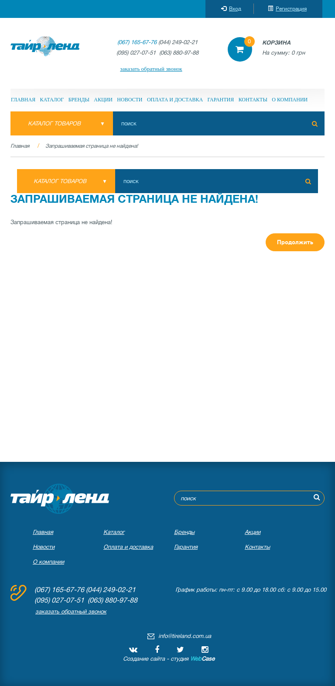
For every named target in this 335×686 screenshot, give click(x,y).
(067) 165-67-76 (137, 42)
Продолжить (295, 242)
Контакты (253, 100)
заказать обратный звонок (151, 69)
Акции (103, 100)
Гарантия (220, 100)
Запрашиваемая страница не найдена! (91, 146)
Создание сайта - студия (169, 658)
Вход (231, 9)
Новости (129, 100)
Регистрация (287, 9)
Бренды (78, 100)
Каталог (52, 100)
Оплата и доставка (175, 100)
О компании (290, 100)
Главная (23, 100)
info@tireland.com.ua (184, 636)
